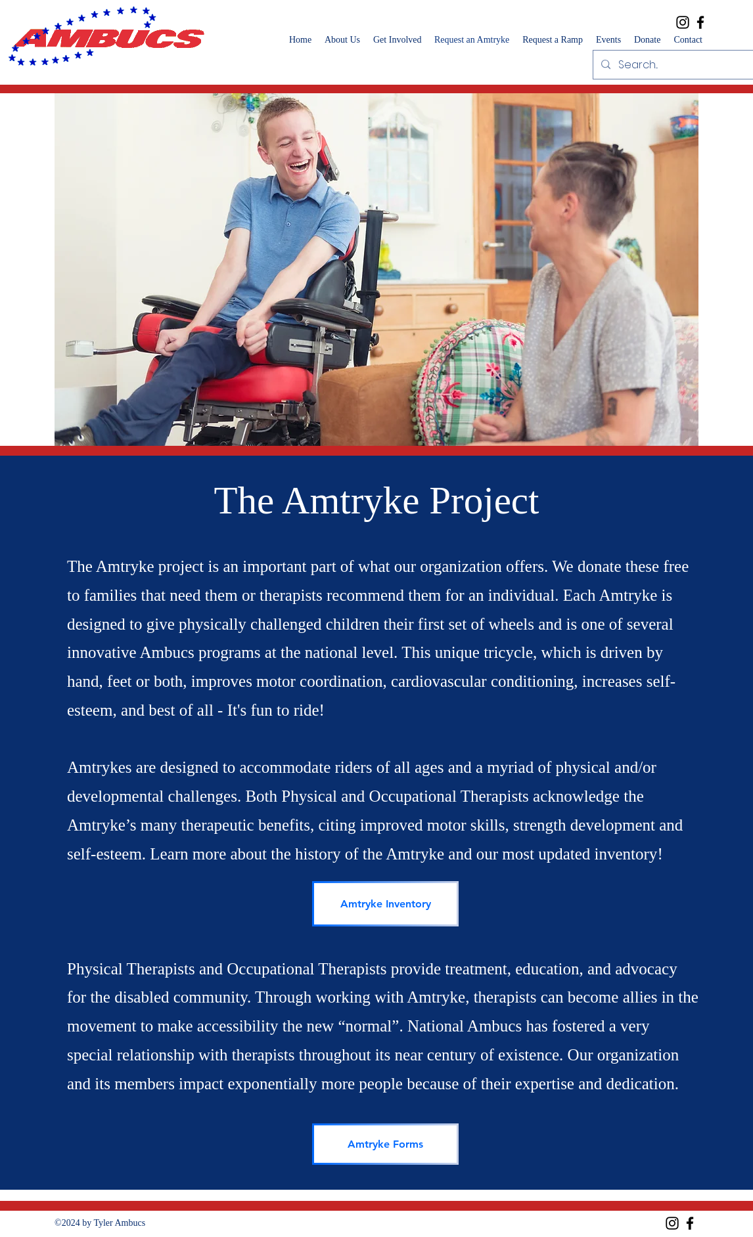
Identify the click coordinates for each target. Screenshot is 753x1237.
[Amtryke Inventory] (385, 903)
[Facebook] (700, 22)
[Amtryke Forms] (385, 1144)
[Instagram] (682, 22)
